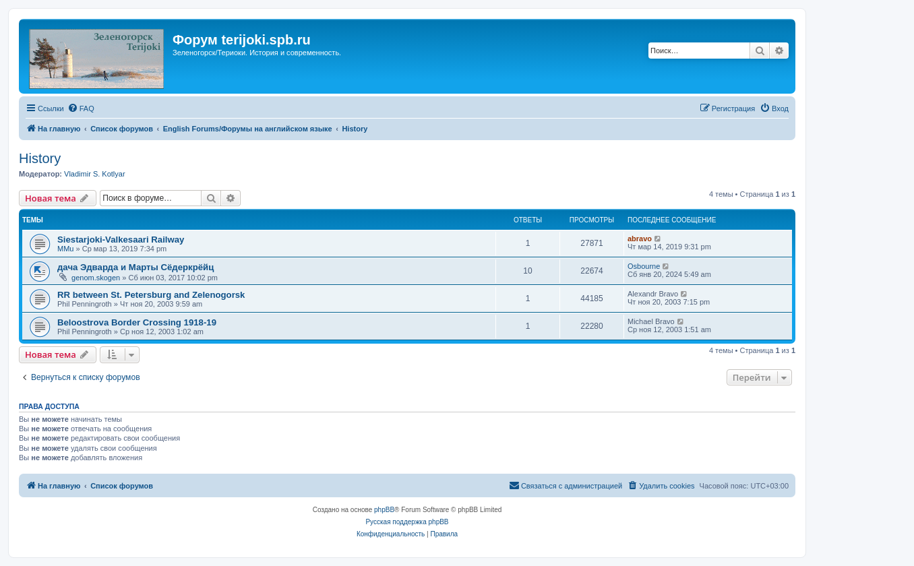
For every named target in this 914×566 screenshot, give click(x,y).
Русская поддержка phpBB (406, 522)
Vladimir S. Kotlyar (94, 174)
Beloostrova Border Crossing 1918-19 (136, 322)
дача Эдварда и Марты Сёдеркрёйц (135, 267)
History (40, 158)
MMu (65, 249)
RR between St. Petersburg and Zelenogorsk (151, 295)
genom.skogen (95, 278)
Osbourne (644, 266)
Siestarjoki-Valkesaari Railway (120, 239)
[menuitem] (80, 108)
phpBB (384, 509)
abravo (640, 238)
